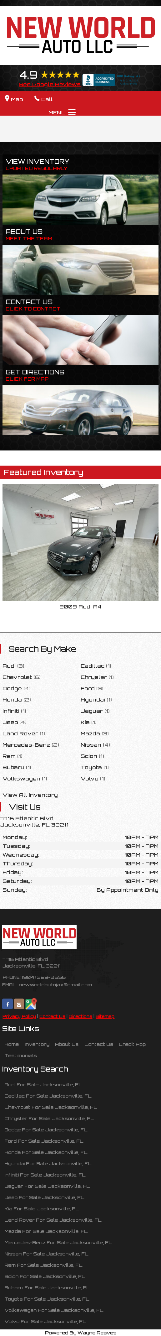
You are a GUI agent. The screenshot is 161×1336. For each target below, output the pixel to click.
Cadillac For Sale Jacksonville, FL (48, 1096)
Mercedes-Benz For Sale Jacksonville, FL (58, 1242)
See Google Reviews (50, 84)
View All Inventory (30, 795)
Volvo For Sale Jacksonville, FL (45, 1321)
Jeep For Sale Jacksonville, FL (44, 1197)
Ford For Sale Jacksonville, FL (43, 1141)
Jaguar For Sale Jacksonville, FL (47, 1186)
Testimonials (20, 1055)
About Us (66, 1044)
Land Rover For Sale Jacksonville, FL (53, 1220)
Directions (80, 1016)
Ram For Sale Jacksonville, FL (43, 1265)
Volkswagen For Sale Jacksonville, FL (53, 1310)
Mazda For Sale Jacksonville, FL (46, 1231)
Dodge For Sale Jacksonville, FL (46, 1129)
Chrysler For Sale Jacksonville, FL (49, 1118)
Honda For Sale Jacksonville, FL (46, 1152)
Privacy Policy (19, 1016)
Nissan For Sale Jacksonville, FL (46, 1253)
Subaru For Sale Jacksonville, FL (47, 1287)
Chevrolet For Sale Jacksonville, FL (50, 1107)
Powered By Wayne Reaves (80, 1332)
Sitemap (105, 1016)
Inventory (37, 1044)
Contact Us (52, 1016)
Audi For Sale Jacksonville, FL (43, 1084)
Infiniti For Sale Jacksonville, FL (45, 1174)
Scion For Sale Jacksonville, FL (44, 1276)
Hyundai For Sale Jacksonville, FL (48, 1163)
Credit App (132, 1044)
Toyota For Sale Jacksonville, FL (46, 1299)
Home (11, 1044)
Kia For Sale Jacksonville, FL (41, 1208)
